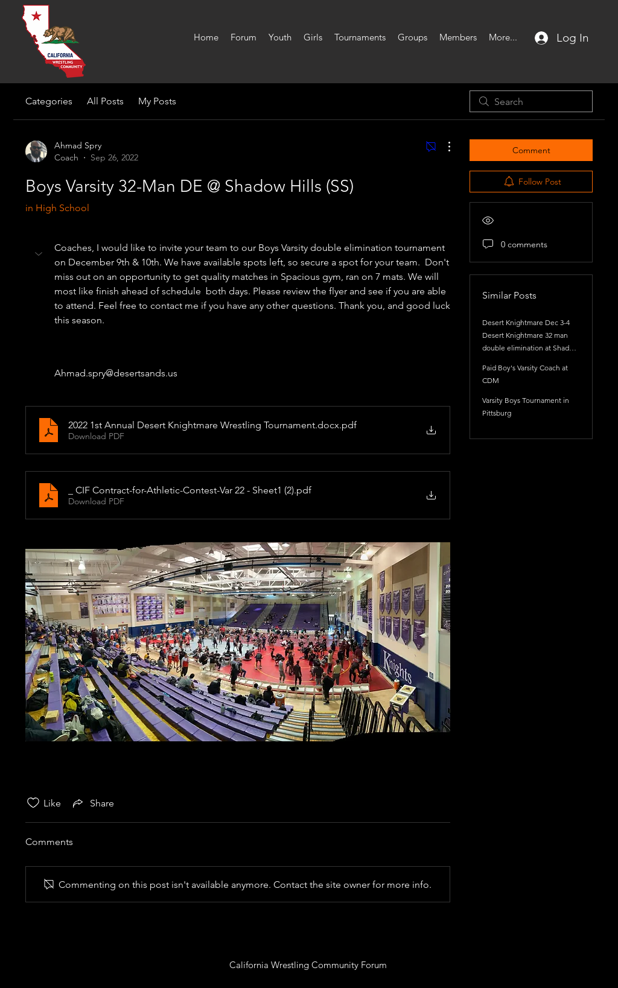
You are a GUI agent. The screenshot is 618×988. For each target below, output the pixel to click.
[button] (39, 254)
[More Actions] (443, 146)
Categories (48, 101)
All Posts (105, 101)
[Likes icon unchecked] (33, 803)
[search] (531, 101)
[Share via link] (92, 803)
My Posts (157, 101)
